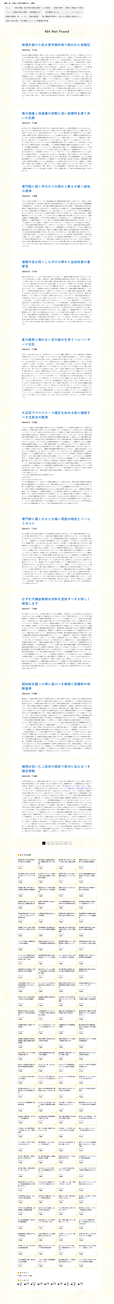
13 (65, 843)
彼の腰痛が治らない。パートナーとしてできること (64, 12)
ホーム (8, 8)
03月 (27, 1284)
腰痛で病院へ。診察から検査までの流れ (68, 8)
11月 (54, 1284)
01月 (41, 1284)
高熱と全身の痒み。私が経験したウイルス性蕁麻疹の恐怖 (27, 20)
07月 (81, 1284)
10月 (61, 1284)
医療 (20, 1275)
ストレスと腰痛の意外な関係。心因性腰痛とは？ (24, 12)
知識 (31, 1275)
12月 (48, 1284)
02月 (34, 1284)
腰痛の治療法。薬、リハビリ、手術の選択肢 (22, 16)
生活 (26, 1275)
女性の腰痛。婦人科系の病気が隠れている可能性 (32, 8)
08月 (74, 1284)
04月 (21, 1284)
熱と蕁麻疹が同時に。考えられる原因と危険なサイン (61, 16)
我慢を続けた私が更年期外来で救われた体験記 (56, 44)
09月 (68, 1284)
